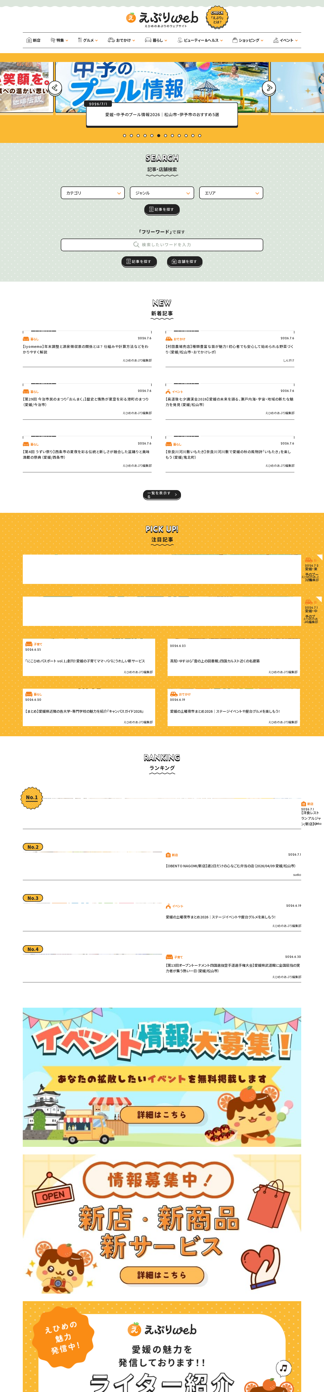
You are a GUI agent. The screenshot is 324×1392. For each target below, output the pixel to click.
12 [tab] (199, 203)
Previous (55, 123)
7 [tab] (165, 203)
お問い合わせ (67, 1378)
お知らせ (39, 1378)
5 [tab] (151, 203)
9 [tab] (179, 203)
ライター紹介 (76, 1386)
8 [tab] (172, 203)
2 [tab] (131, 203)
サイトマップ (110, 1370)
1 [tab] (124, 203)
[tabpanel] (162, 182)
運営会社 (37, 1370)
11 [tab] (192, 203)
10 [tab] (186, 203)
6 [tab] (158, 203)
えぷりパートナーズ (104, 1378)
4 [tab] (145, 203)
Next (269, 123)
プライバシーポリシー (72, 1370)
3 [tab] (138, 203)
